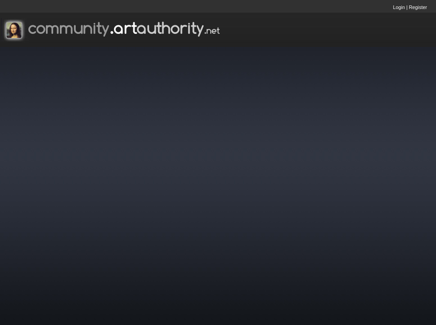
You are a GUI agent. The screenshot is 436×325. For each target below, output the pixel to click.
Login (399, 7)
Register (418, 7)
